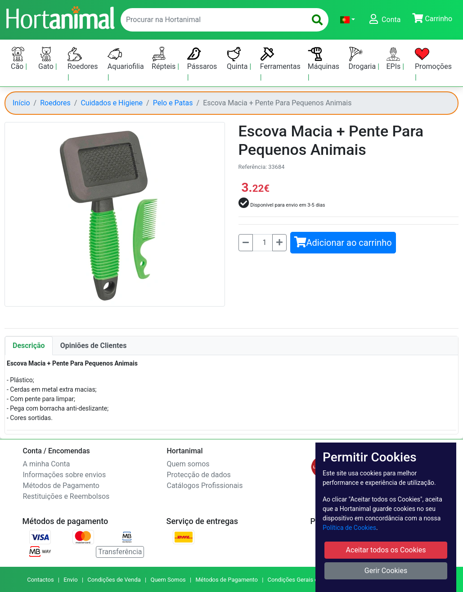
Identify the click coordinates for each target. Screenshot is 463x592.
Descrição (29, 345)
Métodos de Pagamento (61, 485)
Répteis (164, 59)
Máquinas (323, 59)
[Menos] (245, 242)
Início (21, 103)
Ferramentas (280, 59)
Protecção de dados (199, 474)
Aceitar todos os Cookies (386, 550)
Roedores (82, 59)
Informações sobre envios (64, 474)
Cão (18, 59)
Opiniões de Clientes (93, 345)
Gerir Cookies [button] (386, 570)
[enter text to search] (211, 20)
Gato (46, 59)
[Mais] (279, 242)
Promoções (433, 59)
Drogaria (363, 59)
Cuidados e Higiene (112, 103)
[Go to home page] (60, 17)
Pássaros (202, 59)
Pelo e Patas (173, 103)
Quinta (238, 59)
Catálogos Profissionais (205, 485)
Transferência (120, 551)
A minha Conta (46, 464)
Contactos (40, 579)
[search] (317, 20)
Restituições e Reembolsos (66, 496)
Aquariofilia (126, 59)
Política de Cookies (349, 527)
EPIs (394, 59)
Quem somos (188, 464)
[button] (347, 20)
